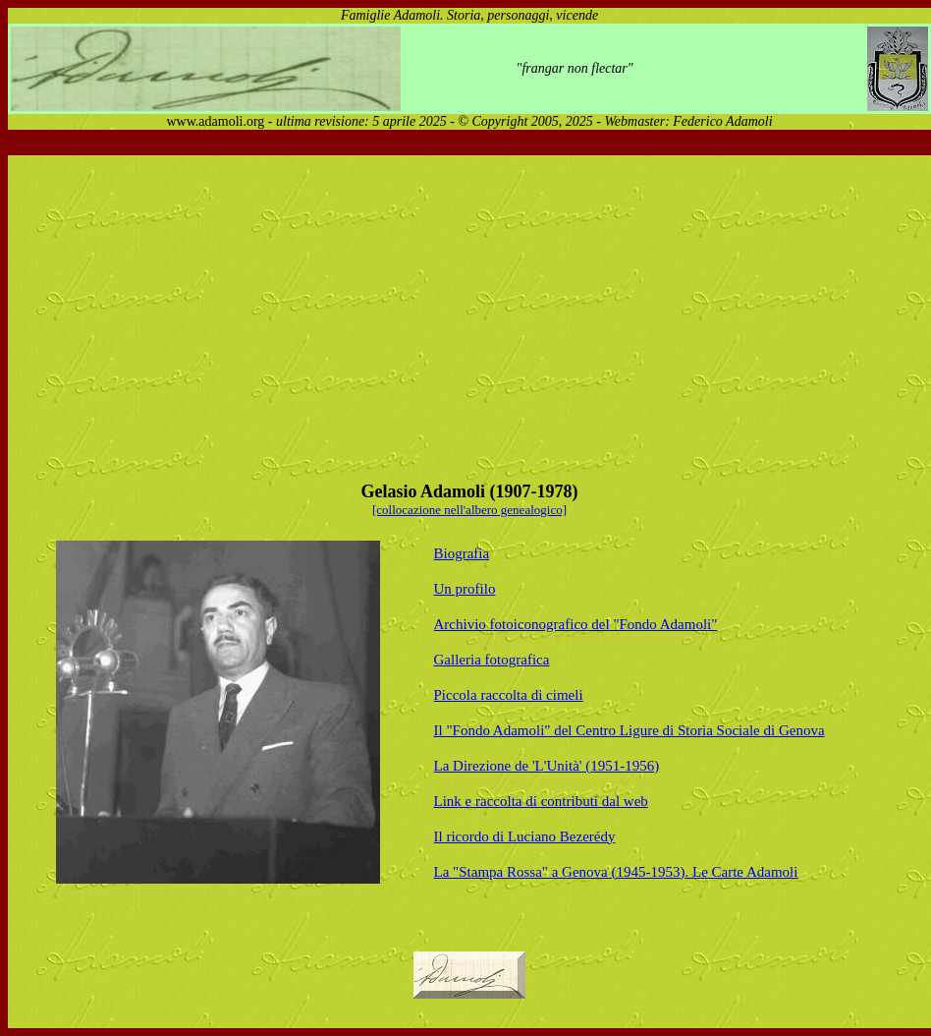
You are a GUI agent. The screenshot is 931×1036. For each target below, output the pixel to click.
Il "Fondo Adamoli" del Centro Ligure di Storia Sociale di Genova (629, 730)
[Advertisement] (369, 313)
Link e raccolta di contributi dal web (541, 801)
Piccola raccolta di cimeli (508, 695)
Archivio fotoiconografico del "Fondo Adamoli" (576, 624)
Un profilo (465, 589)
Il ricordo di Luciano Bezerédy (525, 836)
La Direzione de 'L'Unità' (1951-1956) (547, 766)
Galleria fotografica (492, 659)
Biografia (462, 553)
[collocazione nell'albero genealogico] (469, 509)
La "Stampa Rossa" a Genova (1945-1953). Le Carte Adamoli (616, 872)
